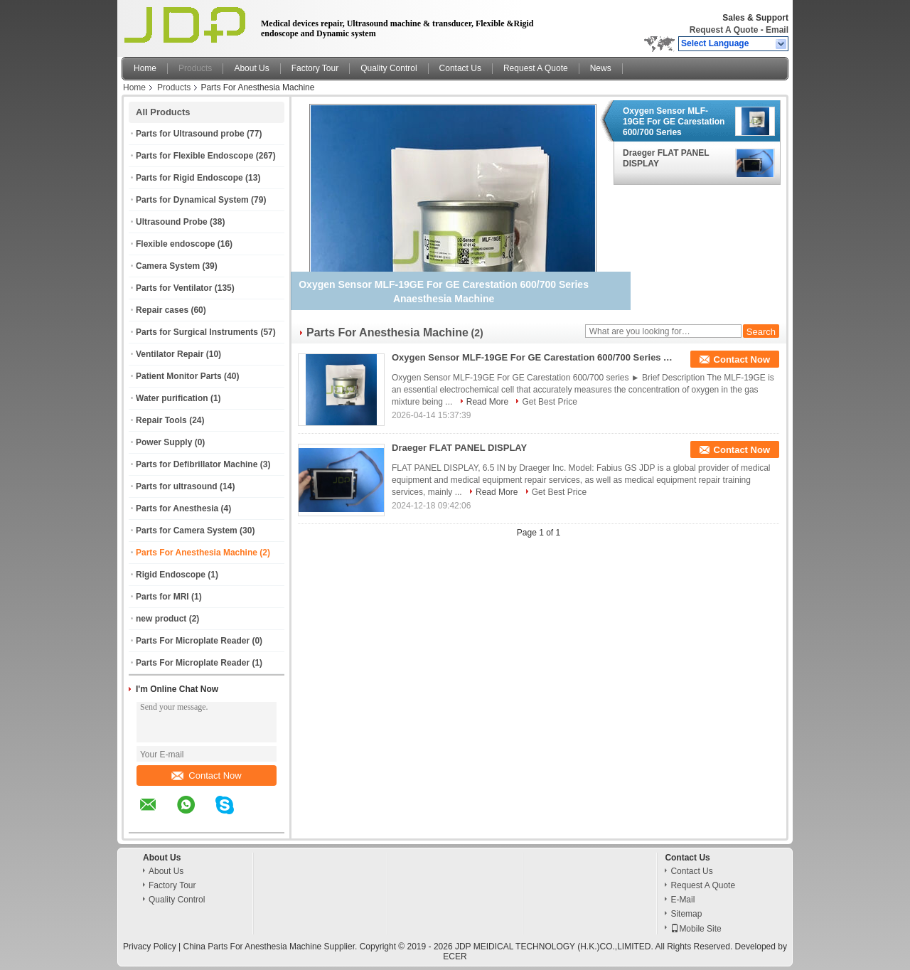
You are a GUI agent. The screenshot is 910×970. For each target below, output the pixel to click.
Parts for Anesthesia (177, 508)
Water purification (172, 398)
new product (161, 619)
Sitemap (686, 914)
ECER (454, 956)
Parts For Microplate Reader (193, 641)
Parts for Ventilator (174, 288)
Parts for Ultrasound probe (190, 134)
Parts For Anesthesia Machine (196, 553)
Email (777, 30)
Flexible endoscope (175, 244)
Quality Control (388, 68)
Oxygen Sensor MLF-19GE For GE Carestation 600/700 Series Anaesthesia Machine (673, 121)
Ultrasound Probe (172, 222)
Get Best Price (549, 402)
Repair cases (162, 310)
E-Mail (682, 900)
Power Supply (164, 442)
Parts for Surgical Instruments (197, 332)
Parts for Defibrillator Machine (196, 464)
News (600, 68)
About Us (251, 68)
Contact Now (206, 775)
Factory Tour (314, 68)
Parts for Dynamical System (192, 200)
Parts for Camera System (186, 530)
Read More (487, 402)
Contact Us (460, 68)
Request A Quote (724, 30)
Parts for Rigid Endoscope (189, 178)
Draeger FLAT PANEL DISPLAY (666, 158)
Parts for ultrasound (177, 486)
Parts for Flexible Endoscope (194, 156)
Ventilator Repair (169, 354)
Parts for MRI (162, 597)
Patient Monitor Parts (179, 376)
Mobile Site (695, 929)
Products (195, 68)
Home (145, 68)
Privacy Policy (149, 947)
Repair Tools (161, 420)
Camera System (168, 266)
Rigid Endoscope (170, 575)
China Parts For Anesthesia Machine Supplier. (271, 947)
